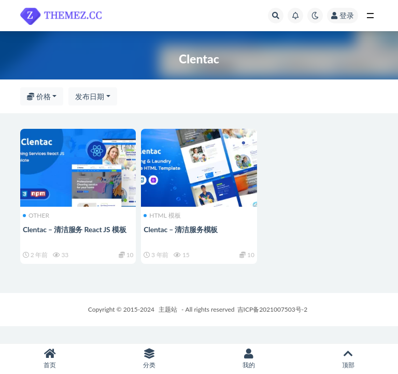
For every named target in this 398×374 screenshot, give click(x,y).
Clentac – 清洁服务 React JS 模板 (74, 229)
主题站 (168, 309)
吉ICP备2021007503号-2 (272, 309)
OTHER (36, 215)
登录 (342, 15)
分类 (149, 359)
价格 (39, 96)
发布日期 (89, 96)
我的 (248, 359)
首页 (50, 359)
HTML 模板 (162, 215)
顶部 (348, 359)
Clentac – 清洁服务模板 (181, 229)
